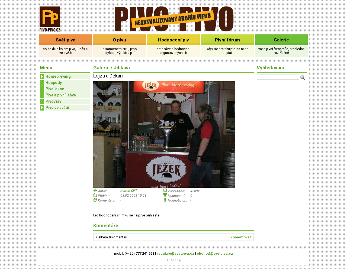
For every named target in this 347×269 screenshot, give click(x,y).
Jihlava (122, 67)
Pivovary (53, 101)
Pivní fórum (227, 40)
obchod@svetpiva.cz (215, 253)
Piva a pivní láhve (61, 95)
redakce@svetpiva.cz (175, 253)
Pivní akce (55, 89)
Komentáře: (106, 225)
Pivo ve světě (54, 108)
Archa (175, 260)
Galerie (281, 40)
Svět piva (65, 40)
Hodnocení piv (173, 40)
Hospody (54, 82)
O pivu (119, 40)
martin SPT (128, 191)
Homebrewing (55, 76)
